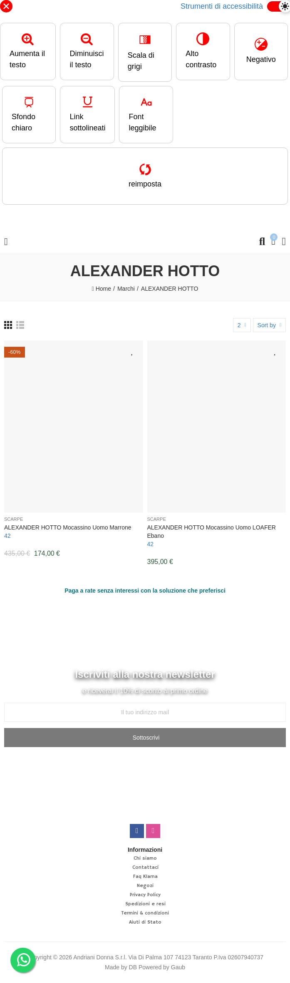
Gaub (178, 968)
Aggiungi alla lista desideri (132, 351)
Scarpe (13, 519)
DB (133, 968)
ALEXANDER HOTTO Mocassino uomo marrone (67, 528)
